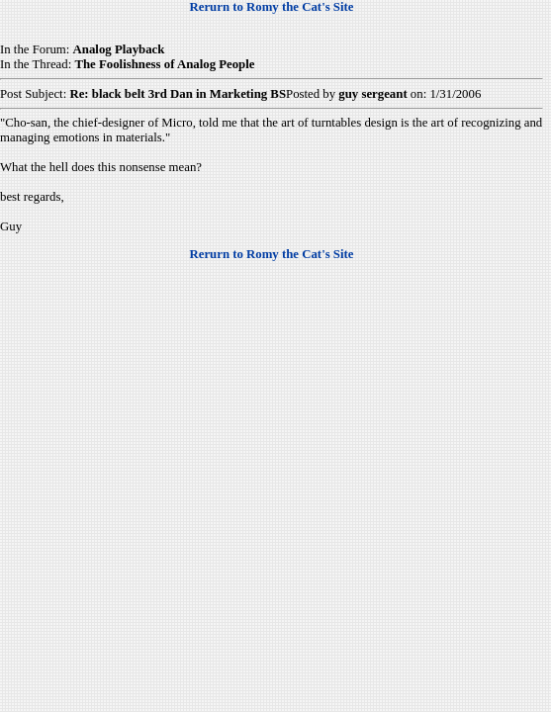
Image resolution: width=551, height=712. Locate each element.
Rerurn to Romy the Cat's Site (272, 7)
